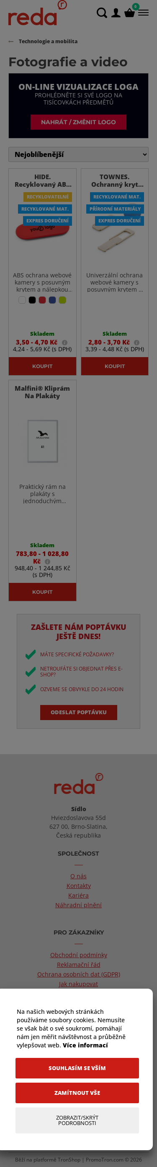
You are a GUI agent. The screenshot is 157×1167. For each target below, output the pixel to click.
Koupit (42, 366)
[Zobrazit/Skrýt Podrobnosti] (77, 1120)
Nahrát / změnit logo (78, 122)
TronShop (69, 1159)
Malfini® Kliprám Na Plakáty (42, 392)
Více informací (85, 1045)
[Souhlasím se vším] (77, 1068)
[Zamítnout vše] (77, 1093)
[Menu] (142, 12)
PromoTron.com (105, 1159)
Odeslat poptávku (79, 712)
